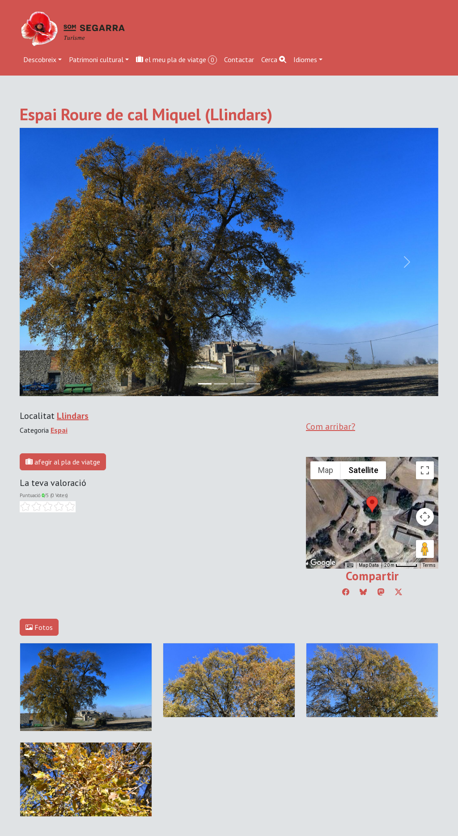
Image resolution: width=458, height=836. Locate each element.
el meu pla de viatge (176, 59)
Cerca (273, 59)
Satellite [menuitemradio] (363, 470)
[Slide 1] (221, 384)
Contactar (239, 59)
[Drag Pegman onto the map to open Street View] (425, 549)
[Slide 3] (253, 384)
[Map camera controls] (425, 517)
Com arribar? (330, 426)
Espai (59, 430)
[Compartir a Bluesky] (363, 591)
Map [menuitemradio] (325, 470)
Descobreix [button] (39, 59)
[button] (372, 504)
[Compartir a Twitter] (398, 591)
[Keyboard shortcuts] (350, 565)
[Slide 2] (237, 384)
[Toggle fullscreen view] (425, 470)
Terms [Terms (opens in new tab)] (429, 565)
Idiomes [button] (305, 59)
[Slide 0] (205, 384)
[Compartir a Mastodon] (381, 591)
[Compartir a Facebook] (345, 591)
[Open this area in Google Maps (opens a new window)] (323, 563)
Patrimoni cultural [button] (96, 59)
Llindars (73, 416)
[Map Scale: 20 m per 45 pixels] (401, 565)
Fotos (39, 627)
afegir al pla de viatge (62, 461)
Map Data (369, 565)
